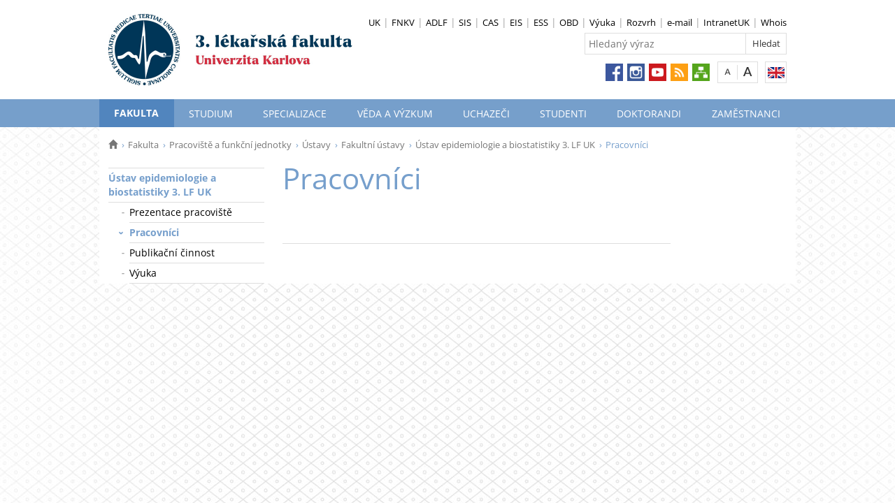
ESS (541, 22)
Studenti (563, 113)
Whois (774, 22)
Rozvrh (641, 22)
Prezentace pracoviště (180, 212)
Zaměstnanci (746, 113)
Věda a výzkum (395, 113)
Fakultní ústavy (373, 144)
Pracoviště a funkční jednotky (230, 144)
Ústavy (316, 144)
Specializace (295, 113)
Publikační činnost (172, 252)
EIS (516, 22)
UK (374, 22)
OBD (568, 22)
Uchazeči (486, 113)
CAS (490, 22)
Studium (211, 113)
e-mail (679, 22)
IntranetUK (726, 22)
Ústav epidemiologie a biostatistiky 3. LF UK (505, 144)
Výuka (602, 22)
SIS (465, 22)
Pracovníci (154, 232)
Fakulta (136, 112)
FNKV (403, 22)
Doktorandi (649, 113)
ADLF (437, 22)
